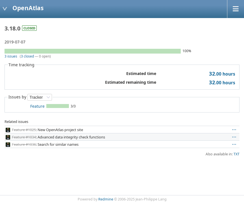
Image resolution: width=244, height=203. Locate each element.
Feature (37, 106)
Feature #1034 (24, 137)
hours (222, 74)
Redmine (105, 199)
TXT (236, 154)
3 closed (27, 56)
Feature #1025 (24, 129)
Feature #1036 (24, 144)
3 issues (11, 56)
